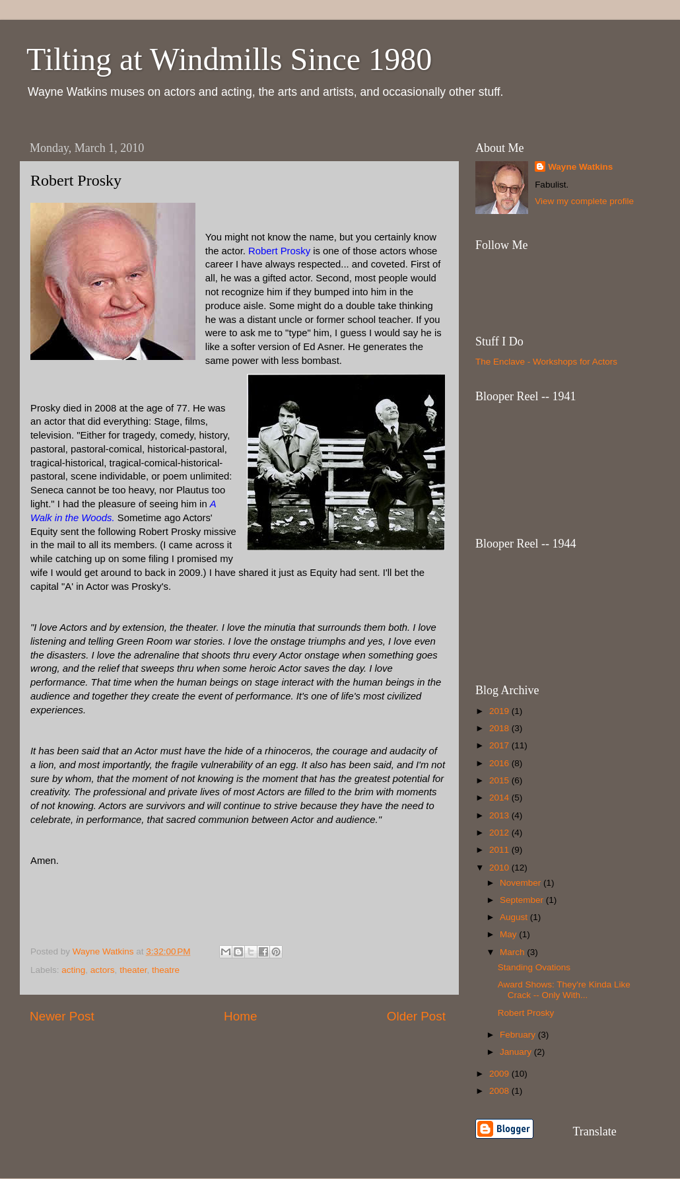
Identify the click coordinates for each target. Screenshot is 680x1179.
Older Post (416, 1016)
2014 (500, 798)
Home (240, 1016)
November (521, 883)
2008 (500, 1091)
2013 (500, 815)
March (513, 952)
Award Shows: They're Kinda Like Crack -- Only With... (564, 990)
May (509, 934)
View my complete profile (584, 201)
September (523, 900)
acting (73, 970)
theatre (166, 970)
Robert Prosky (526, 1013)
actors (102, 970)
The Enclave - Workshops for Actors (546, 362)
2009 (500, 1074)
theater (133, 970)
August (515, 917)
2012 (500, 833)
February (519, 1035)
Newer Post (62, 1016)
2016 (500, 763)
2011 (500, 850)
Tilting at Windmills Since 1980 (229, 59)
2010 (500, 868)
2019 (500, 711)
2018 (500, 728)
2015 (500, 780)
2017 (500, 745)
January (517, 1052)
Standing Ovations (534, 967)
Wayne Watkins (580, 167)
